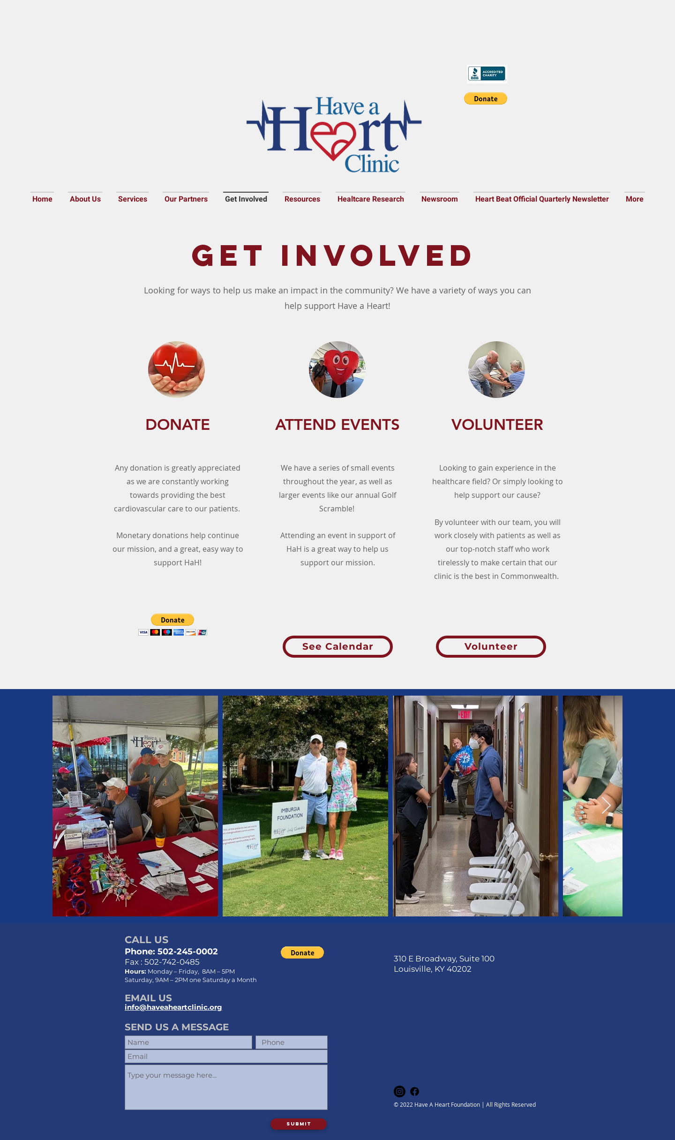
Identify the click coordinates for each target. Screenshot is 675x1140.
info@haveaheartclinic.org (173, 1007)
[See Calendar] (338, 647)
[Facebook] (414, 1091)
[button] (485, 98)
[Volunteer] (491, 647)
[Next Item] (606, 806)
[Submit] (298, 1124)
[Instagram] (399, 1091)
